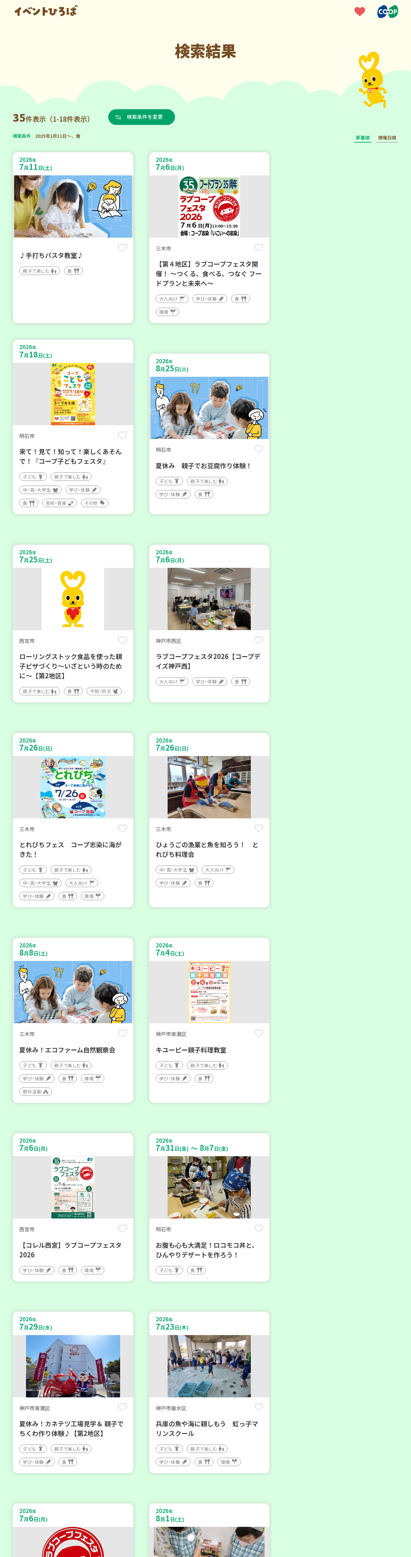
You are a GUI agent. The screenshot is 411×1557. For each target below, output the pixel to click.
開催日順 (387, 137)
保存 (119, 247)
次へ (220, 1363)
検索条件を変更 (145, 117)
